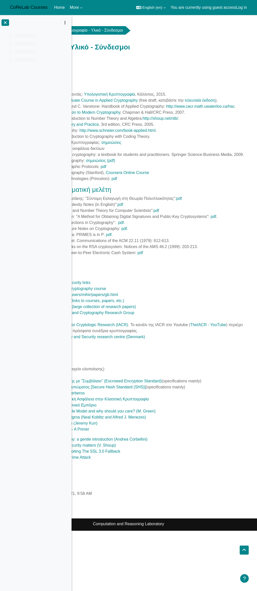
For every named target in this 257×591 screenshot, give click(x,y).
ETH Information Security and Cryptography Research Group (151, 355)
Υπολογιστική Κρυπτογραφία (180, 94)
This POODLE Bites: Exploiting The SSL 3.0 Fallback (144, 511)
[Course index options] (65, 22)
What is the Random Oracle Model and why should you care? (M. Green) (162, 471)
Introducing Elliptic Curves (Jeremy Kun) (133, 483)
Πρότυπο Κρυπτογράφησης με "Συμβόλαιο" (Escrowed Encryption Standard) (165, 429)
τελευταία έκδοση (109, 106)
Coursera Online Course (199, 197)
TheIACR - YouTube (132, 373)
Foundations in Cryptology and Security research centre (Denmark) (157, 385)
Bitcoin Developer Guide (119, 523)
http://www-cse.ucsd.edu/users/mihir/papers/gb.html (143, 337)
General (121, 30)
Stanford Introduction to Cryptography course (137, 331)
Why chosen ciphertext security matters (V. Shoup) (142, 505)
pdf (175, 191)
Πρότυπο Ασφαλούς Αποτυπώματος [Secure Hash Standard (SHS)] (157, 441)
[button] (151, 7)
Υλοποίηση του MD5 (115, 423)
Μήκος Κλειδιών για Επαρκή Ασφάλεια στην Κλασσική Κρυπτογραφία (158, 459)
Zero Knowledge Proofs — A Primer (129, 489)
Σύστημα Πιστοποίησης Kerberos (126, 453)
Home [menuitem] (59, 7)
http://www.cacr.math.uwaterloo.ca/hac (148, 118)
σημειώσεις (183, 160)
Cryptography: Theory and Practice (139, 142)
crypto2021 (91, 30)
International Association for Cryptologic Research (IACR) (148, 367)
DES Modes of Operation (119, 411)
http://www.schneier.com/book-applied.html (189, 148)
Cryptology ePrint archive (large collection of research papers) (152, 349)
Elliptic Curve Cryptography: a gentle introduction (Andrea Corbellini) (158, 499)
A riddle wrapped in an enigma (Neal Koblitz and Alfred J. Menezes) (157, 477)
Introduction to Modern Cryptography (159, 124)
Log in (241, 7)
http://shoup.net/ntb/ (231, 136)
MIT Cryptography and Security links (129, 325)
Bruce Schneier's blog (116, 361)
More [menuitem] (74, 7)
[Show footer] (244, 578)
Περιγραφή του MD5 (115, 417)
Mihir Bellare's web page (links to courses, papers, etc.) (146, 343)
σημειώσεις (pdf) (172, 185)
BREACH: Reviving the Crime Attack (129, 517)
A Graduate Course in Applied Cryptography (170, 100)
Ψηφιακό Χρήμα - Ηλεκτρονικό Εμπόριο (132, 465)
